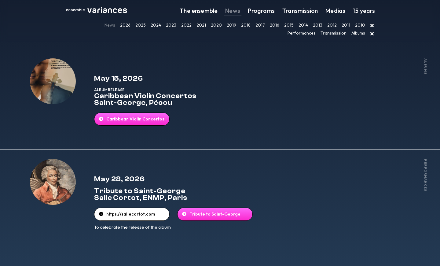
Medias (341, 10)
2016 (274, 25)
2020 (216, 25)
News (251, 10)
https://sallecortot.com (146, 199)
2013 (317, 25)
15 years (366, 10)
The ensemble (221, 10)
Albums (358, 33)
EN (295, 253)
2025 (140, 25)
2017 (260, 25)
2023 (171, 25)
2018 (246, 25)
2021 (201, 25)
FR (289, 253)
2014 (303, 25)
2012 (332, 25)
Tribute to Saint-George (220, 199)
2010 (360, 25)
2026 (125, 25)
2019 (231, 25)
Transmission (311, 10)
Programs (276, 10)
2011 (346, 25)
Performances (302, 33)
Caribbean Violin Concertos (149, 112)
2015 (289, 25)
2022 (186, 25)
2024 (156, 25)
